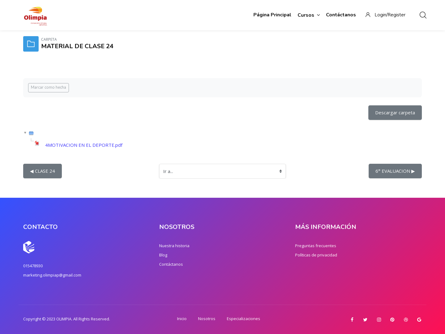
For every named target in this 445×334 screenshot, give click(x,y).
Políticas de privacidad (316, 255)
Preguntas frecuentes (315, 245)
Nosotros (206, 318)
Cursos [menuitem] (309, 15)
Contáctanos (171, 264)
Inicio (182, 318)
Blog (163, 255)
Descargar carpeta (395, 112)
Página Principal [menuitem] (272, 14)
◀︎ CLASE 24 (42, 171)
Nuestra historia (174, 245)
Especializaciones (243, 318)
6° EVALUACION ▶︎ (395, 171)
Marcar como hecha (48, 87)
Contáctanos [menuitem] (341, 14)
